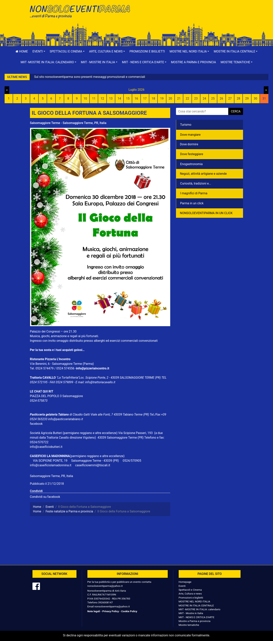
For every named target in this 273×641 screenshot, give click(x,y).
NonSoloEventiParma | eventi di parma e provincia (82, 11)
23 (196, 98)
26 (221, 98)
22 (187, 98)
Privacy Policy (110, 611)
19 (162, 98)
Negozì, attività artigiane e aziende (203, 173)
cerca (236, 111)
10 (85, 98)
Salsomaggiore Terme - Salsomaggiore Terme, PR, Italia (68, 123)
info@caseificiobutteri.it (46, 447)
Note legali (93, 611)
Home (22, 51)
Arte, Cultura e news (190, 593)
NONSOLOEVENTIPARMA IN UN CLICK (206, 213)
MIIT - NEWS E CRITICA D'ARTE (196, 617)
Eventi (182, 585)
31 (264, 98)
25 (213, 98)
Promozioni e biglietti (147, 51)
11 (93, 98)
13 (111, 98)
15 (127, 98)
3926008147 (105, 602)
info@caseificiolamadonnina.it (50, 465)
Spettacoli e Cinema (190, 589)
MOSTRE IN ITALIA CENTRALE (196, 605)
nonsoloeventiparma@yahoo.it (105, 585)
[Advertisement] (191, 15)
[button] (38, 51)
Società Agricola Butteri (46, 433)
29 (247, 98)
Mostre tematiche (189, 624)
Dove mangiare (190, 134)
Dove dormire (189, 144)
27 (230, 98)
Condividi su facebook (45, 497)
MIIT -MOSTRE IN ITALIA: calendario (200, 609)
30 (255, 98)
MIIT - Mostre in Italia (191, 613)
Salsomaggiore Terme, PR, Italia (51, 476)
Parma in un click (192, 203)
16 (136, 98)
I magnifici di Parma (193, 193)
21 (179, 98)
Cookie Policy (129, 611)
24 (204, 98)
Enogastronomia (191, 164)
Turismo (185, 124)
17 (145, 98)
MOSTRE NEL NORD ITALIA (194, 601)
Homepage (185, 581)
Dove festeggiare (191, 154)
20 (170, 98)
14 (119, 98)
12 (102, 98)
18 (153, 98)
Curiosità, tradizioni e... (195, 183)
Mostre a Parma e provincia (193, 62)
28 (238, 98)
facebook (36, 424)
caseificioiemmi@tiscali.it (92, 465)
